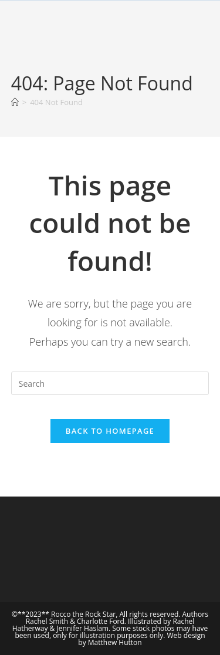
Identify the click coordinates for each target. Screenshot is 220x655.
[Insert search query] (110, 383)
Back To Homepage (110, 431)
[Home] (15, 102)
